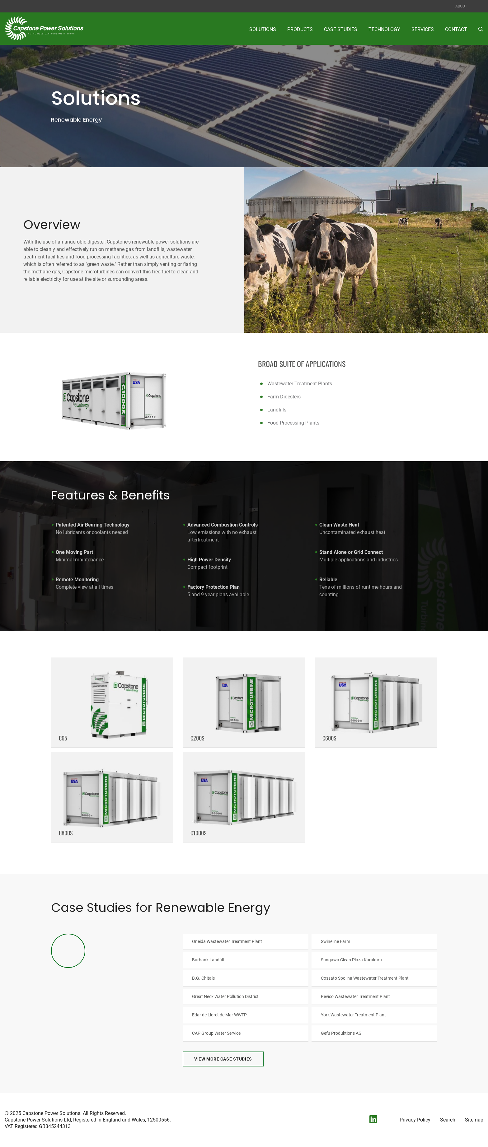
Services (422, 29)
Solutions (262, 29)
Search (447, 1122)
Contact (456, 29)
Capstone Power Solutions (51, 1115)
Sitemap (474, 1122)
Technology (384, 29)
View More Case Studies (223, 1060)
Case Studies (340, 29)
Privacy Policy (415, 1122)
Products (300, 29)
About (461, 6)
